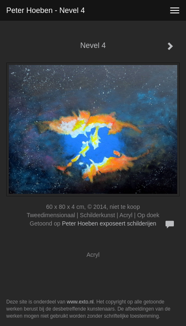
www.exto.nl (80, 302)
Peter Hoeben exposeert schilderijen (109, 223)
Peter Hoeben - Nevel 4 (45, 10)
